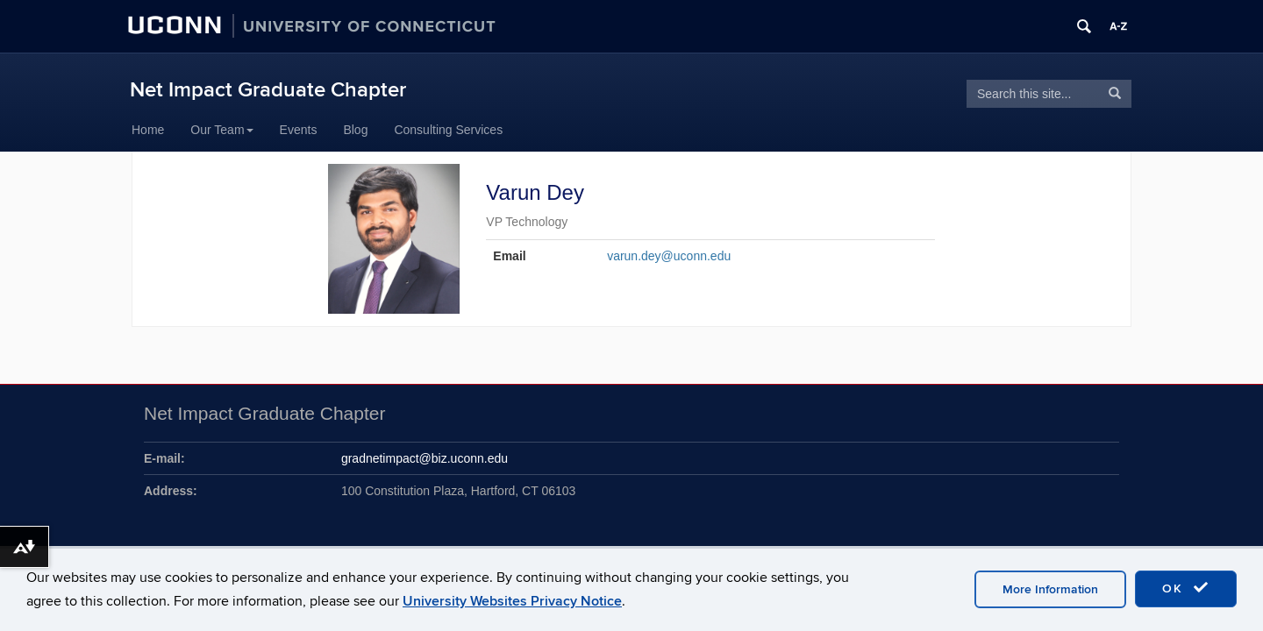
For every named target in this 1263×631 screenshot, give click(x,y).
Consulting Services (448, 130)
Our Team (221, 130)
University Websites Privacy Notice (512, 601)
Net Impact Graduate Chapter (268, 90)
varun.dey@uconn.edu (669, 256)
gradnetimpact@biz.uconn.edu (424, 458)
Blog (355, 130)
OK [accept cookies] (1185, 588)
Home (148, 130)
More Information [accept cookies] (1050, 589)
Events (299, 130)
